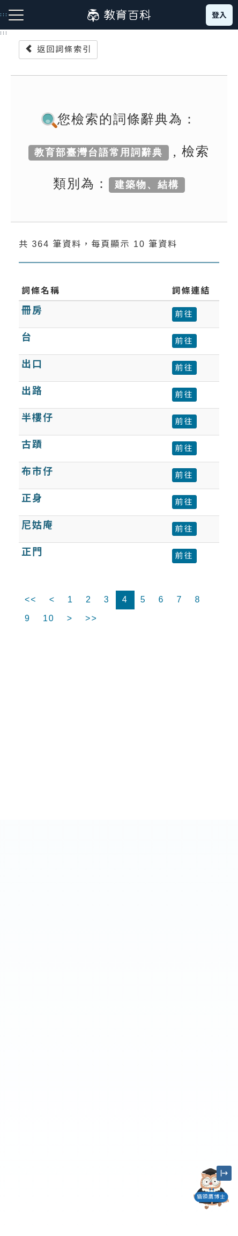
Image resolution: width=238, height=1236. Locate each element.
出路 (32, 391)
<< (31, 599)
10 (49, 618)
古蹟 (32, 444)
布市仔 (37, 471)
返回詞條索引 (58, 49)
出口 (32, 364)
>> (91, 618)
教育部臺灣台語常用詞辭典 (98, 152)
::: (4, 32)
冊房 (32, 310)
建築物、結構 (147, 184)
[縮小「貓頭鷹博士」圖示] (224, 1173)
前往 (184, 313)
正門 (32, 552)
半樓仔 (37, 417)
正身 (32, 498)
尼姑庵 (37, 525)
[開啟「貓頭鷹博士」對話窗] (211, 1188)
